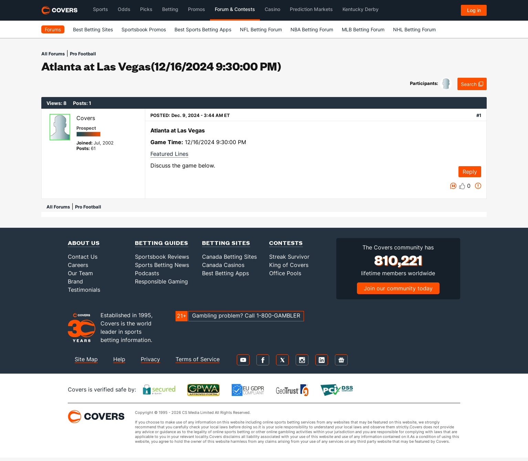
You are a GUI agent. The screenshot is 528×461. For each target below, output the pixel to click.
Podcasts (147, 273)
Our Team (80, 273)
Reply (470, 171)
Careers (78, 264)
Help (119, 359)
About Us (84, 243)
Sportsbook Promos (144, 29)
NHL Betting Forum (414, 29)
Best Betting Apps (225, 273)
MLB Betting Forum (363, 29)
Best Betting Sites (93, 29)
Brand (75, 281)
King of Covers (288, 264)
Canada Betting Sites (229, 256)
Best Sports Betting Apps (203, 29)
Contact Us (82, 256)
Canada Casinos (223, 264)
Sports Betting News (162, 264)
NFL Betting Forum (261, 29)
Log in (474, 10)
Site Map (86, 359)
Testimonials (84, 289)
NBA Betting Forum (312, 29)
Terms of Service (198, 359)
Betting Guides (161, 243)
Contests (286, 243)
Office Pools (285, 273)
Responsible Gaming (161, 281)
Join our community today (398, 288)
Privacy (150, 359)
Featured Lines (169, 153)
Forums (53, 29)
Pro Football (83, 53)
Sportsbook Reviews (162, 256)
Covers (85, 118)
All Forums (53, 53)
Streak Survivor (289, 256)
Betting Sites (226, 243)
